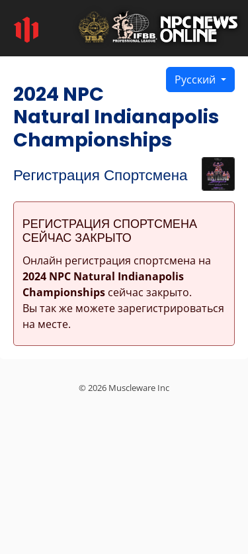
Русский (196, 79)
